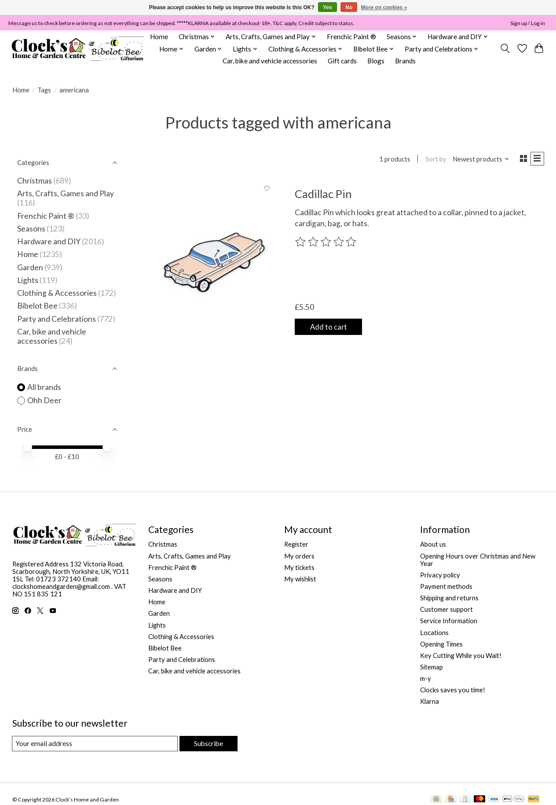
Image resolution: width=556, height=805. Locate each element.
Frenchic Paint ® (351, 36)
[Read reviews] (326, 244)
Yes (327, 7)
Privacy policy (440, 575)
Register (296, 544)
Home (159, 36)
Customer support (446, 609)
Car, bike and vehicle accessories (270, 61)
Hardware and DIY (48, 241)
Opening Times (441, 644)
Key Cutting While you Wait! (460, 655)
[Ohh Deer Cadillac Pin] (214, 262)
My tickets (299, 567)
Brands (405, 61)
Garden (30, 267)
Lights (27, 280)
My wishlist (300, 579)
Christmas (34, 180)
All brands (44, 387)
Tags (44, 90)
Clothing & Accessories (57, 293)
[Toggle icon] (504, 48)
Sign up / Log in (527, 23)
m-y (425, 678)
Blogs (375, 61)
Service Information (448, 621)
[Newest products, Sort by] (477, 159)
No (348, 7)
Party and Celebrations (56, 318)
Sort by (432, 159)
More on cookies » (384, 7)
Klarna (429, 701)
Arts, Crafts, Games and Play (65, 193)
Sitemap (431, 667)
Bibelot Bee (37, 305)
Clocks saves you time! (452, 690)
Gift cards (342, 61)
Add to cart (333, 327)
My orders (299, 556)
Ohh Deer (44, 400)
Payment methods (446, 586)
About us (433, 544)
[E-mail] (94, 744)
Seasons (32, 228)
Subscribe (207, 743)
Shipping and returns (449, 598)
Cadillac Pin (323, 195)
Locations (434, 632)
